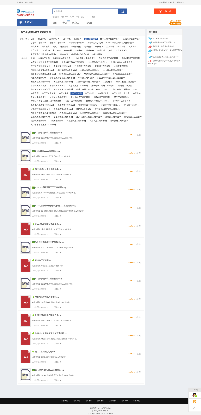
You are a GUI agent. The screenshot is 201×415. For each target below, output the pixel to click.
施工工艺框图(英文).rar (45, 352)
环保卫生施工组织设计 (122, 101)
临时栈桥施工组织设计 (62, 58)
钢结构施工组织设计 (133, 117)
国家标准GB (54, 39)
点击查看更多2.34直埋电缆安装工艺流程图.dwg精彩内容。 (53, 375)
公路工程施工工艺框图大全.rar (48, 315)
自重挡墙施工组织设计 (90, 113)
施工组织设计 (91, 39)
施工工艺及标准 (49, 93)
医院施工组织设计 (103, 66)
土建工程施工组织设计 (90, 70)
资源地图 (100, 401)
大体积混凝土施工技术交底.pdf (162, 46)
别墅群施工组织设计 (62, 66)
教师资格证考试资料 (80, 54)
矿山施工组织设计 (132, 105)
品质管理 (110, 47)
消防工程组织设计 (122, 97)
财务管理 (64, 47)
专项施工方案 (44, 58)
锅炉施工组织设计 (38, 121)
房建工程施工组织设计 (40, 89)
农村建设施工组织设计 (40, 66)
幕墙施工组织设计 (57, 86)
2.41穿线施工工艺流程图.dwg (47, 151)
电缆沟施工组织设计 (66, 105)
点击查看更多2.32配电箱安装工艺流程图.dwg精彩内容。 (53, 284)
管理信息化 (76, 47)
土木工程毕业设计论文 (109, 39)
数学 (93, 17)
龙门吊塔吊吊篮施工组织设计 (43, 125)
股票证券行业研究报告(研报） (44, 54)
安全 (82, 17)
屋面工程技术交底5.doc (159, 38)
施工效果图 (64, 93)
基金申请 (64, 54)
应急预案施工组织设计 (78, 86)
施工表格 (137, 93)
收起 (197, 390)
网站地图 (88, 401)
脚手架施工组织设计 (68, 113)
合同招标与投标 (121, 66)
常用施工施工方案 (38, 86)
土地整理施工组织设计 (67, 70)
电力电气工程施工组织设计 (42, 105)
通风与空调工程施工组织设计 (89, 117)
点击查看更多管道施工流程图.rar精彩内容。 (48, 266)
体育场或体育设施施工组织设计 (44, 62)
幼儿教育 (46, 47)
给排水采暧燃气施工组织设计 (108, 109)
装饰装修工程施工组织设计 (115, 113)
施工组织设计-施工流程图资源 (36, 32)
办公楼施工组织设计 (83, 66)
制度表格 (57, 50)
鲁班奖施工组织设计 (119, 121)
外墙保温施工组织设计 (122, 74)
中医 (77, 17)
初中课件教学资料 (57, 43)
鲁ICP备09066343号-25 (100, 411)
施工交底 (35, 93)
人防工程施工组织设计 (108, 58)
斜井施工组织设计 (132, 89)
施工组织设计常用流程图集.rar (48, 169)
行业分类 (88, 47)
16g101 (72, 17)
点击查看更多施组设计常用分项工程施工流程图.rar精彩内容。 (55, 339)
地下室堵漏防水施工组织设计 (43, 74)
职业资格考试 (121, 50)
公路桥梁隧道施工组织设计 (122, 62)
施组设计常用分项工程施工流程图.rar (51, 333)
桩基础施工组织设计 (58, 97)
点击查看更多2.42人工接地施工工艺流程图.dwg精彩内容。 (53, 248)
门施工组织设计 (56, 121)
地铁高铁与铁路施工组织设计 (97, 74)
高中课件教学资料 (76, 43)
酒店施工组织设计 (113, 117)
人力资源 (133, 47)
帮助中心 (180, 2)
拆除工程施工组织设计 (63, 89)
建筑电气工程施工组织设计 (103, 86)
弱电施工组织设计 (126, 86)
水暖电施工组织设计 (102, 97)
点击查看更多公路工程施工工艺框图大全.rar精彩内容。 (52, 321)
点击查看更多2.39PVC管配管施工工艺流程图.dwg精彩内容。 (54, 193)
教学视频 (117, 89)
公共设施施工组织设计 (98, 62)
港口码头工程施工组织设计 (98, 101)
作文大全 (35, 47)
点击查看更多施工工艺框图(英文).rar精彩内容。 (49, 357)
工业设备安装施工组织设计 (88, 82)
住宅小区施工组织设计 (131, 58)
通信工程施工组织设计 (63, 117)
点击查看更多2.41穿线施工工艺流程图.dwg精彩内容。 (52, 156)
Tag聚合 (88, 22)
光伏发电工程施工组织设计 (73, 62)
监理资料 (78, 39)
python (88, 17)
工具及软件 (108, 82)
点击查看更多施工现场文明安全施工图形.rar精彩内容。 (52, 229)
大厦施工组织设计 (38, 78)
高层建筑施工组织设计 (76, 121)
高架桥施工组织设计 (98, 121)
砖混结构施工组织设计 (40, 109)
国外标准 (67, 39)
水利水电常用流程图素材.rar (47, 297)
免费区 (75, 22)
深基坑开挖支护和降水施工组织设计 (46, 101)
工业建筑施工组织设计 (63, 82)
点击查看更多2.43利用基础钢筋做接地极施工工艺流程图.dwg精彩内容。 (58, 211)
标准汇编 (101, 50)
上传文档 (165, 11)
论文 (55, 47)
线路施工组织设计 (84, 109)
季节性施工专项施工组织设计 (62, 78)
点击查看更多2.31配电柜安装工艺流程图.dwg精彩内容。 (53, 138)
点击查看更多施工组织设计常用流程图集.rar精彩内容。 (52, 175)
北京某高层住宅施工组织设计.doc (163, 42)
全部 (33, 39)
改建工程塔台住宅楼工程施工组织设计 (93, 89)
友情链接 (112, 401)
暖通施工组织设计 (38, 97)
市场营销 (46, 50)
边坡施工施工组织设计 (40, 117)
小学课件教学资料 (38, 43)
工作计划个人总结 (95, 43)
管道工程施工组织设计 (63, 109)
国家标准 (79, 50)
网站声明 (76, 401)
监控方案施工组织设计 (88, 105)
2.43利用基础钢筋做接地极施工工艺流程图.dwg (55, 206)
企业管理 (121, 47)
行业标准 (42, 39)
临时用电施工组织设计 (85, 58)
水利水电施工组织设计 (80, 97)
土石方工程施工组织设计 (114, 70)
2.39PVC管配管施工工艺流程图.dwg (50, 187)
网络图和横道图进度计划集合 (43, 113)
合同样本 (99, 47)
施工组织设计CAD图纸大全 (97, 93)
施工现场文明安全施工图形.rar (48, 224)
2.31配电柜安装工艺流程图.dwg (48, 133)
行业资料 (68, 50)
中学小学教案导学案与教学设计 (120, 43)
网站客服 (124, 401)
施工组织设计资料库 (120, 93)
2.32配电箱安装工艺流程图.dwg (48, 279)
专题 (65, 22)
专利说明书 (97, 54)
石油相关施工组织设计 (111, 105)
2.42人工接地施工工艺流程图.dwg (49, 242)
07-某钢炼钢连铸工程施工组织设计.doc (165, 57)
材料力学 (64, 17)
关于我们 (64, 401)
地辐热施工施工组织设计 (70, 74)
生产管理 (35, 50)
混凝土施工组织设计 (74, 101)
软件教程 (90, 50)
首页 (55, 22)
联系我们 (136, 401)
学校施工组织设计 (86, 78)
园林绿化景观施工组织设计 (42, 70)
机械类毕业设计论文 (131, 39)
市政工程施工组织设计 (126, 82)
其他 (110, 50)
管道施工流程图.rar (43, 260)
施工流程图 (77, 93)
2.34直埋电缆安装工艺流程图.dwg (49, 370)
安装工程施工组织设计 (40, 82)
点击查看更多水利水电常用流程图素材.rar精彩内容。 (51, 302)
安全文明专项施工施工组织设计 (111, 78)
